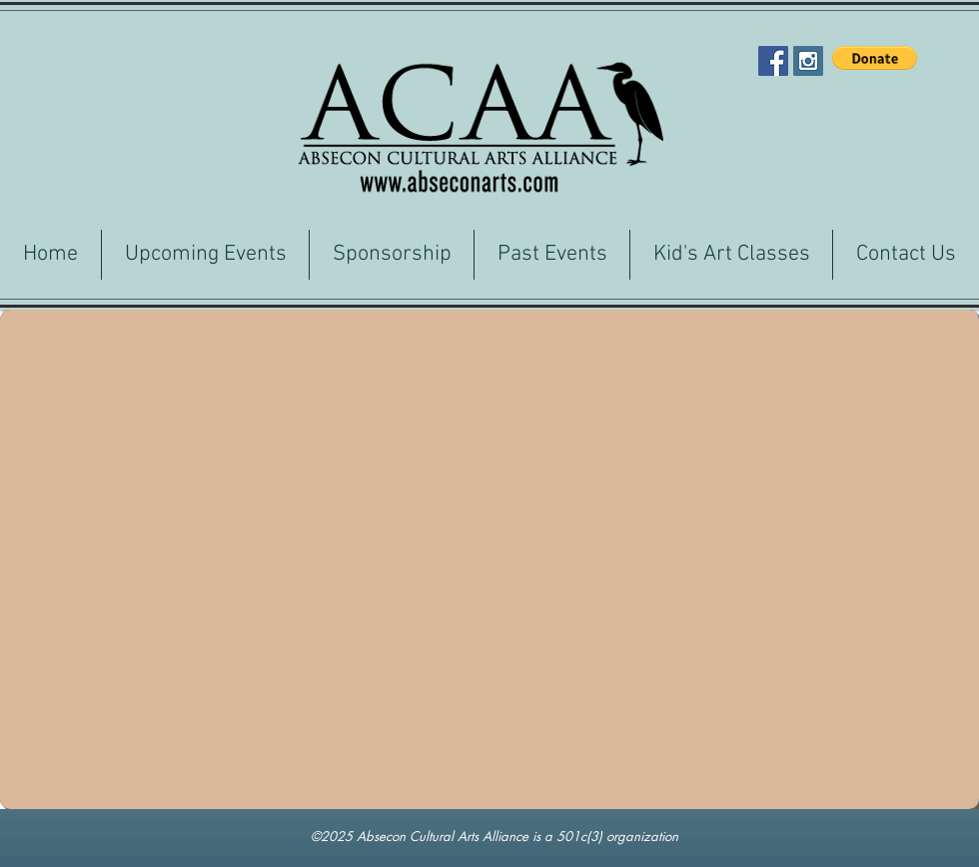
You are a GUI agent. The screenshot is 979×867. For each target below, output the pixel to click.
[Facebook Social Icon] (773, 61)
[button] (874, 58)
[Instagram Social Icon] (808, 61)
